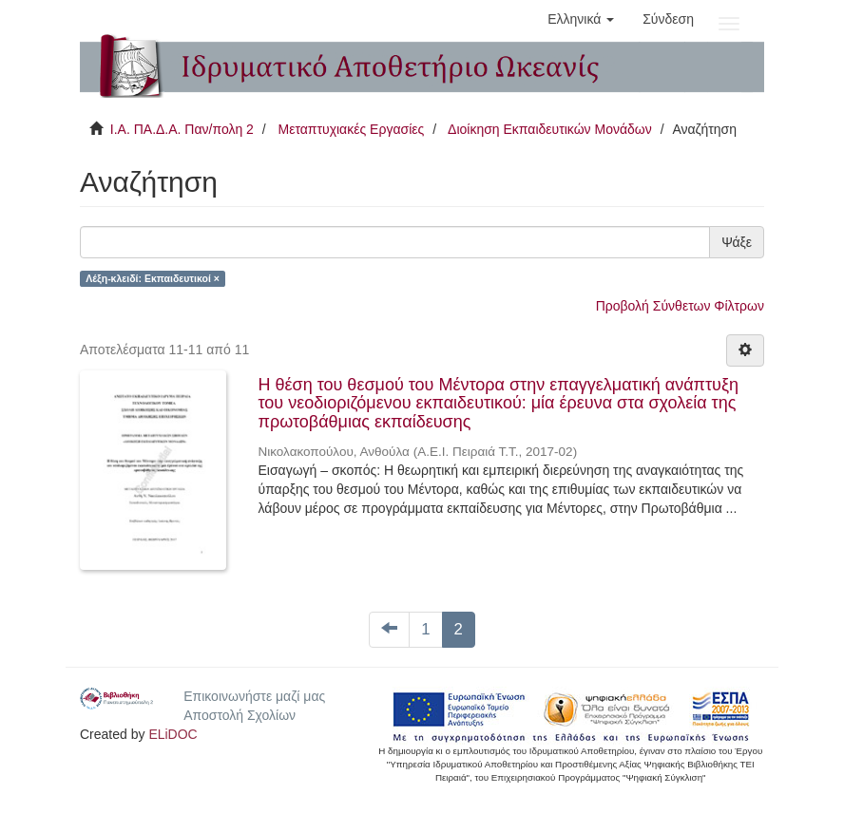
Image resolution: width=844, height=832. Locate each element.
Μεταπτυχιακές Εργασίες (351, 129)
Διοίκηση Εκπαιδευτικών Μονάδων (550, 129)
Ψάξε (736, 242)
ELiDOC (172, 734)
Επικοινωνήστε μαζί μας (254, 696)
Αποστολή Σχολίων (239, 715)
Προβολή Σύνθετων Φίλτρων (680, 305)
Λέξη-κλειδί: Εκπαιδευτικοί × (153, 278)
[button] (580, 19)
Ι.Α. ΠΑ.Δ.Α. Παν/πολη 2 (182, 129)
